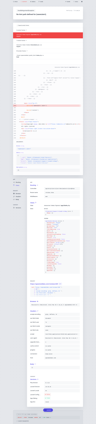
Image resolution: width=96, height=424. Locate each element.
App (14, 179)
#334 (70, 211)
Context (15, 205)
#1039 (61, 221)
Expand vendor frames (23, 25)
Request (15, 190)
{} (59, 213)
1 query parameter (22, 421)
